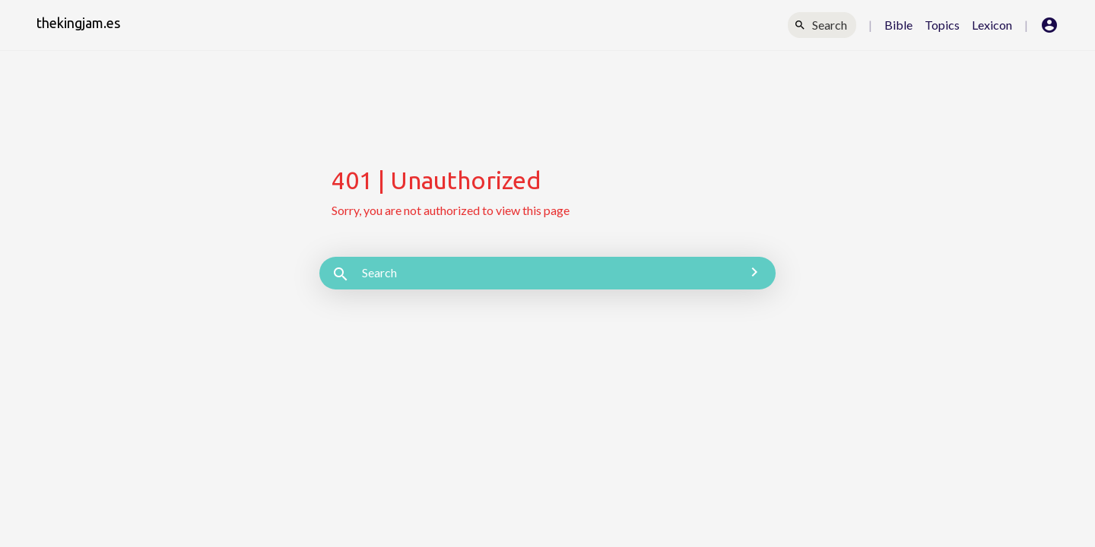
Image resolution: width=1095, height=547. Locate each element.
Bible (898, 24)
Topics (942, 24)
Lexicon (992, 24)
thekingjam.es (78, 22)
